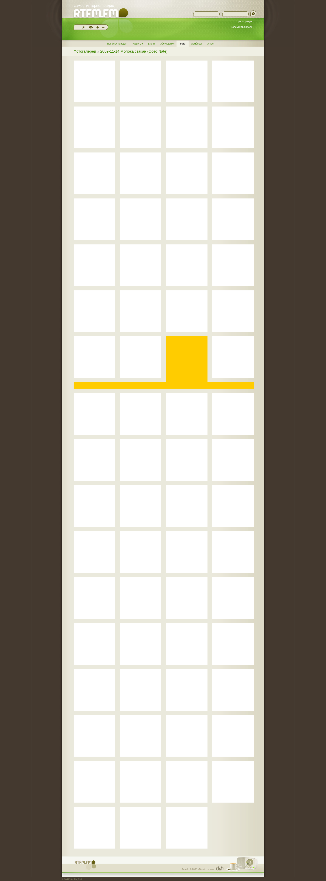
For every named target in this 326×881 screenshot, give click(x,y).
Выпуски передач (117, 43)
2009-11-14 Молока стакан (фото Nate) (134, 51)
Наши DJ (137, 43)
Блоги (151, 43)
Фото (182, 43)
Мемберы (196, 43)
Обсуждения (167, 43)
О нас (210, 43)
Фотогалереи (85, 51)
